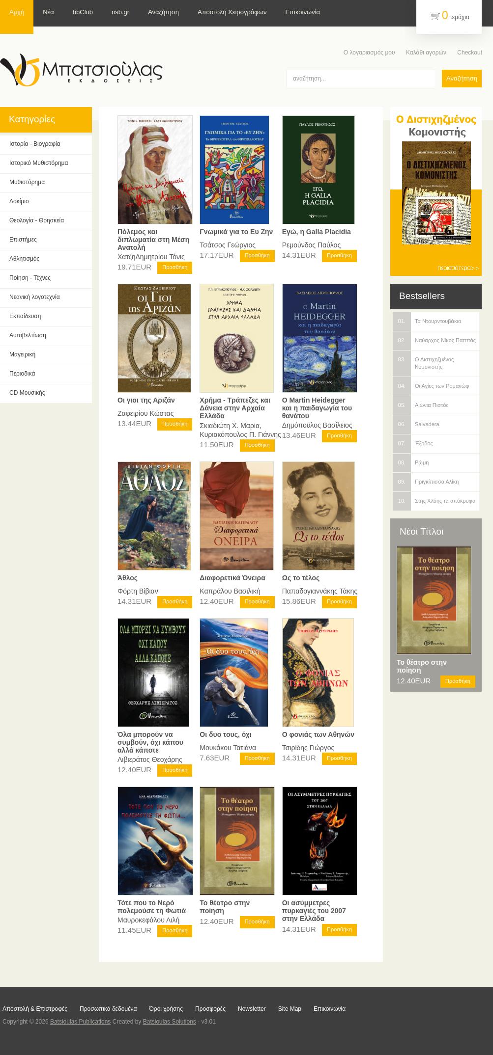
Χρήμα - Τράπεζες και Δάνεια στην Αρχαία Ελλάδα (235, 408)
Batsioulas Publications (80, 1021)
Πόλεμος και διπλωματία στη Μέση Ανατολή (153, 239)
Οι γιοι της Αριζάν (146, 400)
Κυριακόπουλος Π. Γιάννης (240, 434)
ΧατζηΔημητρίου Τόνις (151, 257)
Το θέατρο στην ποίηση (422, 666)
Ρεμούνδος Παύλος (311, 245)
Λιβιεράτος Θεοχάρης (149, 759)
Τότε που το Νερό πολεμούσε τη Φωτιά (151, 907)
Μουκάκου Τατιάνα (228, 748)
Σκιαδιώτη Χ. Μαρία (230, 426)
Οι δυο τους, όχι (225, 734)
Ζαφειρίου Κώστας (145, 413)
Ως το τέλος (301, 578)
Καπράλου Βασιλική (230, 591)
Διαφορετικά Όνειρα (232, 578)
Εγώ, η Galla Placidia (316, 232)
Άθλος (127, 578)
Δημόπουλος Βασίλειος (317, 425)
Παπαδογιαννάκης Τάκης (319, 591)
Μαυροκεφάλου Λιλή (148, 920)
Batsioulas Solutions (169, 1021)
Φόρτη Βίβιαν (137, 591)
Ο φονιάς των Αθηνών (318, 734)
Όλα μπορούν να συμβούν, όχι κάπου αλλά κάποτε (150, 742)
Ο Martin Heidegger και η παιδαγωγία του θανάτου (317, 408)
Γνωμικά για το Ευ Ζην (236, 232)
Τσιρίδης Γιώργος (308, 748)
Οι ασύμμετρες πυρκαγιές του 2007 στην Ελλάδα (314, 910)
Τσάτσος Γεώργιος (228, 245)
